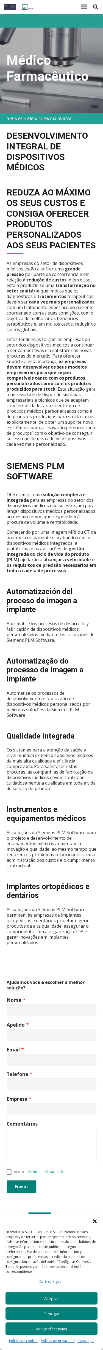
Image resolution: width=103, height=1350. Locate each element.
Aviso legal (85, 1340)
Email (13, 1049)
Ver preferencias (51, 1329)
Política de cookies (23, 1340)
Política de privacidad (58, 1340)
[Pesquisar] (95, 7)
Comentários (22, 1123)
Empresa (17, 1099)
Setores (15, 118)
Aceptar (51, 1298)
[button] (95, 1221)
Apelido (16, 1024)
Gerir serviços (50, 1281)
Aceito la (35, 1171)
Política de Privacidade (46, 1171)
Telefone (17, 1074)
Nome (14, 1000)
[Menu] (84, 7)
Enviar (21, 1186)
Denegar (51, 1313)
